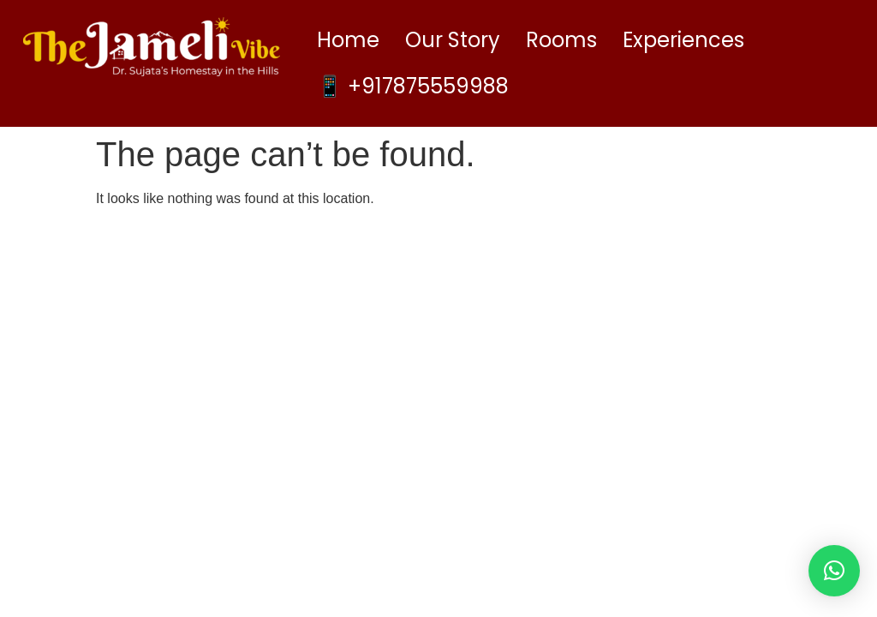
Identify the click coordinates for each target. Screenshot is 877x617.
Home (348, 40)
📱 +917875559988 (413, 86)
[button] (834, 570)
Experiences (683, 40)
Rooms (561, 40)
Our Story (452, 40)
